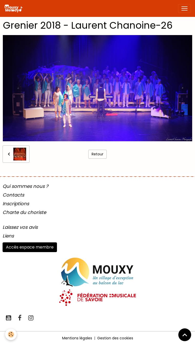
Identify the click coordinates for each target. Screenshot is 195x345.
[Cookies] (11, 334)
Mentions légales (77, 338)
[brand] (14, 8)
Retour (97, 154)
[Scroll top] (184, 334)
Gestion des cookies (115, 338)
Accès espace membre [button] (30, 247)
